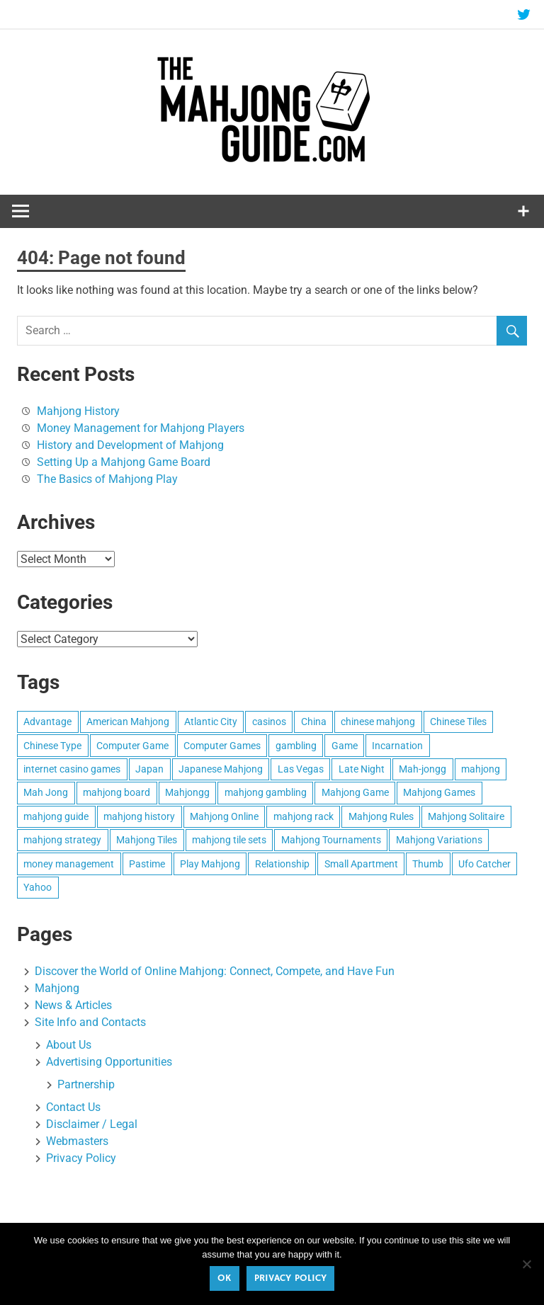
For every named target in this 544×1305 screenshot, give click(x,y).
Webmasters (77, 1141)
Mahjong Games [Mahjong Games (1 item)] (439, 792)
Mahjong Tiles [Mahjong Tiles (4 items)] (146, 839)
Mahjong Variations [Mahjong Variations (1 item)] (439, 839)
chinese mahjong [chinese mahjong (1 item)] (378, 721)
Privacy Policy (81, 1158)
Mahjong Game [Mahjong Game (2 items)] (355, 792)
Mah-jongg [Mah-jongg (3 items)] (422, 769)
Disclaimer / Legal (91, 1124)
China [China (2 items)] (314, 721)
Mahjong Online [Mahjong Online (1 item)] (224, 816)
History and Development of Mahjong (130, 445)
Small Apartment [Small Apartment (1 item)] (361, 864)
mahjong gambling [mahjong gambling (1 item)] (266, 792)
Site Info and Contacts (90, 1022)
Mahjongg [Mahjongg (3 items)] (187, 792)
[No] (526, 1264)
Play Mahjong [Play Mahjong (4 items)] (210, 864)
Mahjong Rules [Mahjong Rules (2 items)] (381, 816)
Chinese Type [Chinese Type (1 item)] (52, 745)
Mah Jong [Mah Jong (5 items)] (45, 792)
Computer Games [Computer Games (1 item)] (222, 745)
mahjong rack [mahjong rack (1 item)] (303, 816)
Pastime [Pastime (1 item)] (147, 864)
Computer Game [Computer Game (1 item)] (132, 745)
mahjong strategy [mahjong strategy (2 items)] (62, 839)
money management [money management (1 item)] (68, 864)
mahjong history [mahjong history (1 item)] (139, 816)
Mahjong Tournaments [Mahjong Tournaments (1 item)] (331, 839)
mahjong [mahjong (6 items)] (480, 769)
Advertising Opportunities (109, 1061)
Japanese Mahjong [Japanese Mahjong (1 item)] (220, 769)
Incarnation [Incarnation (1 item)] (397, 745)
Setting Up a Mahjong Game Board (123, 462)
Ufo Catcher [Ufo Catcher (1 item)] (484, 864)
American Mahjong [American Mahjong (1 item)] (127, 721)
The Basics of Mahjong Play (107, 479)
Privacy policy (290, 1278)
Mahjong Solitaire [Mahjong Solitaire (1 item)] (466, 816)
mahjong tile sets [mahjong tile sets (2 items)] (229, 839)
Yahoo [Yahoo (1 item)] (37, 887)
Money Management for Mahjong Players (140, 428)
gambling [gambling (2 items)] (296, 745)
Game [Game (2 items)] (345, 745)
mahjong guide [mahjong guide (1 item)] (56, 816)
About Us (68, 1045)
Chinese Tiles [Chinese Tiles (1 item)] (458, 721)
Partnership (86, 1084)
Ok (224, 1278)
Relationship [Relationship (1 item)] (282, 864)
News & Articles (73, 1005)
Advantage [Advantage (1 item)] (47, 721)
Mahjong (57, 988)
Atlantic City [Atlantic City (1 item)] (210, 721)
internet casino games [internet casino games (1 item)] (71, 769)
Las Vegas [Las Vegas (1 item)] (301, 769)
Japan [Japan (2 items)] (149, 769)
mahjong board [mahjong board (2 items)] (116, 792)
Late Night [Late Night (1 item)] (362, 769)
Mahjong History (78, 411)
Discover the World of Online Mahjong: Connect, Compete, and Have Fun (215, 971)
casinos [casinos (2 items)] (269, 721)
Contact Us (73, 1107)
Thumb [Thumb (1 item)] (427, 864)
